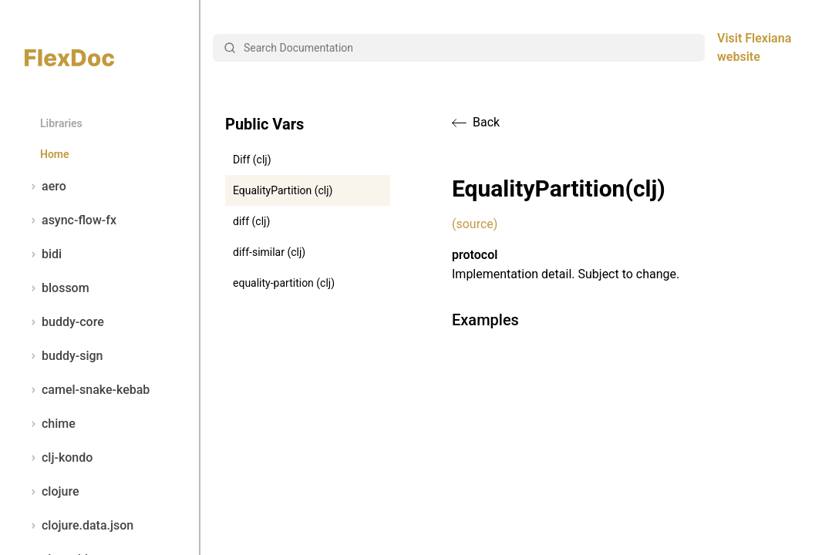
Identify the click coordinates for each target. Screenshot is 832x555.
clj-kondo (59, 458)
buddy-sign (64, 356)
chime (50, 424)
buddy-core (64, 322)
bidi (43, 254)
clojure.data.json (79, 525)
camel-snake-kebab (87, 390)
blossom (57, 288)
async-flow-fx (70, 220)
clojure (52, 492)
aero (45, 186)
